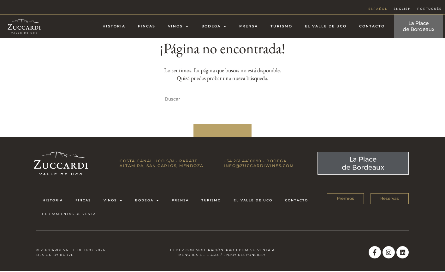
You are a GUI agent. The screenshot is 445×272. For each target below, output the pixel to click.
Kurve (67, 255)
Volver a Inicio (222, 130)
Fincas (146, 26)
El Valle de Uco (326, 26)
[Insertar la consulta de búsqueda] (222, 99)
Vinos (178, 26)
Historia (114, 26)
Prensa (248, 26)
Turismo (281, 26)
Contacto (372, 26)
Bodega (214, 26)
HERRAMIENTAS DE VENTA (69, 214)
